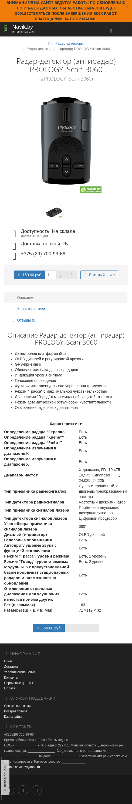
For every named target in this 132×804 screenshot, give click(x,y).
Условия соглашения (19, 672)
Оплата (9, 688)
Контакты (11, 677)
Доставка (11, 667)
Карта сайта (13, 717)
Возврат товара (16, 711)
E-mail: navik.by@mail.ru (22, 767)
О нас (8, 661)
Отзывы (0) (23, 320)
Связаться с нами (17, 706)
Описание (22, 297)
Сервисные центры (18, 683)
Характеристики (28, 309)
